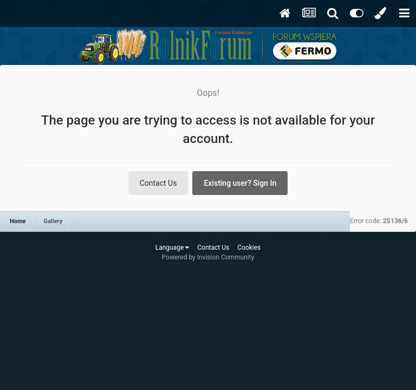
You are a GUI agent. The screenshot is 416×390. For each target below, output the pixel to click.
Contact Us (158, 183)
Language (172, 247)
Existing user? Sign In (240, 183)
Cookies (249, 247)
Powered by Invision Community (208, 257)
